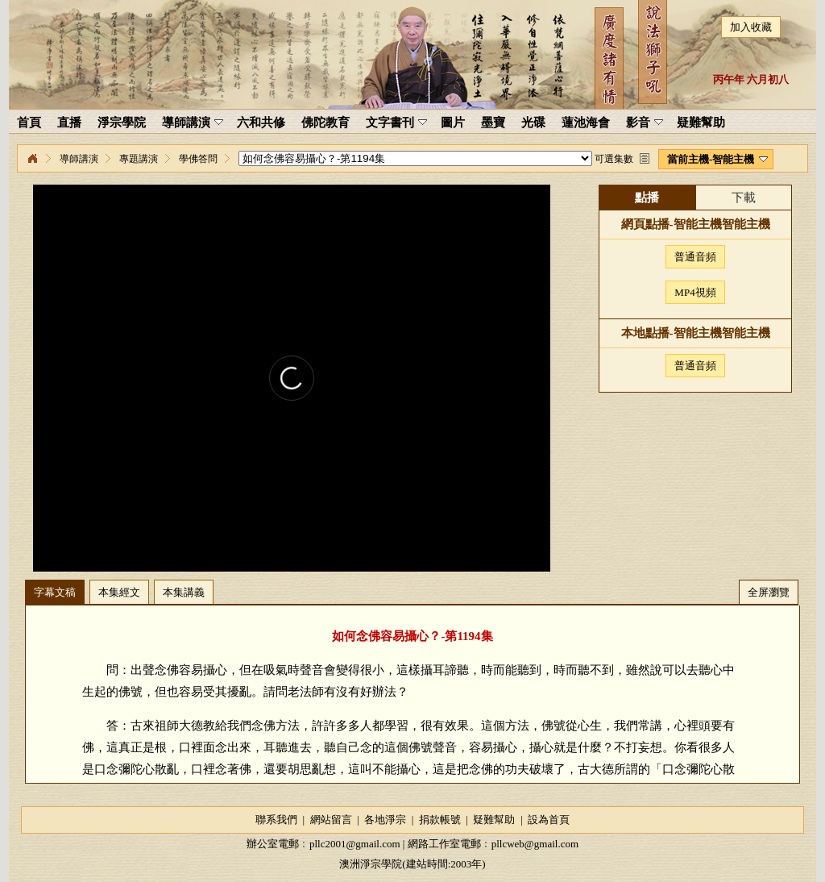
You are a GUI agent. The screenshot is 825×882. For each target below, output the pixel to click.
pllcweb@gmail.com (534, 844)
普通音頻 (695, 257)
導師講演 (79, 158)
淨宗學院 (32, 158)
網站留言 (331, 819)
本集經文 (119, 592)
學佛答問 (198, 158)
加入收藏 (751, 27)
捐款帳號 (440, 819)
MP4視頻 (694, 292)
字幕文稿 (55, 592)
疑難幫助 (494, 819)
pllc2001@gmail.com (354, 844)
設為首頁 (549, 819)
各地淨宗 (385, 819)
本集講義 (184, 592)
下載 (744, 197)
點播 (647, 197)
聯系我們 (276, 819)
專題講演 (138, 158)
